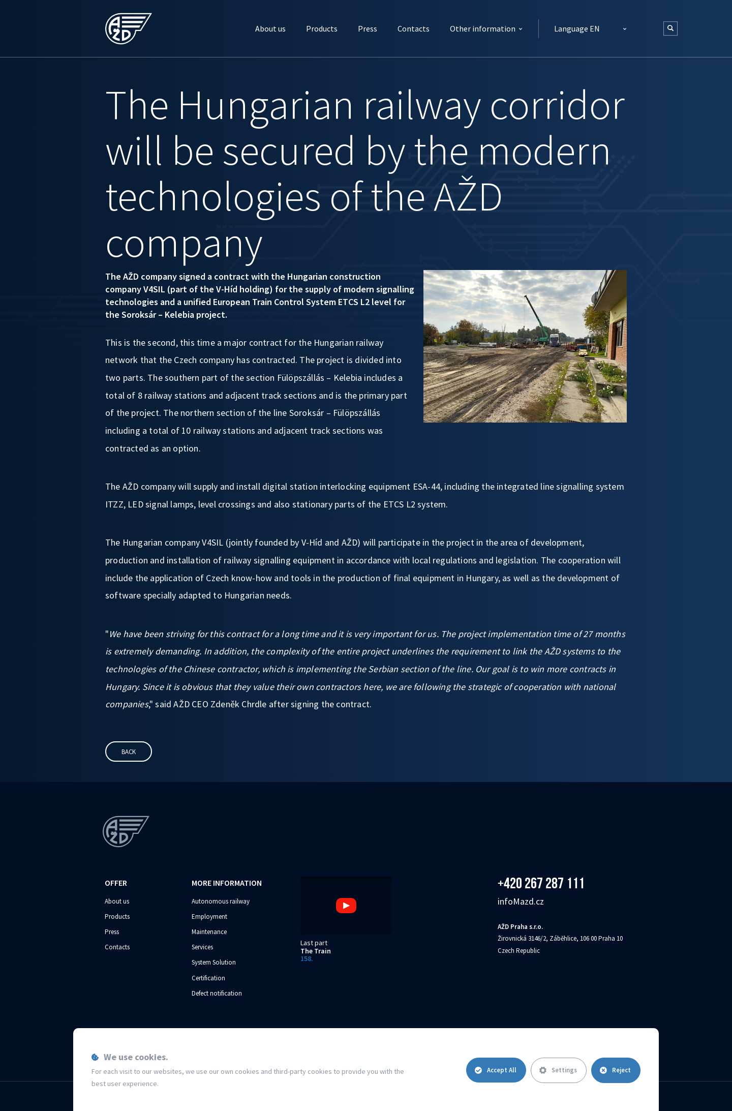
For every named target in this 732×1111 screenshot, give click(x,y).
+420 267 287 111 (541, 883)
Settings (557, 1070)
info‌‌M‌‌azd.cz (521, 901)
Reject (615, 1070)
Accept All (494, 1070)
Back (128, 751)
